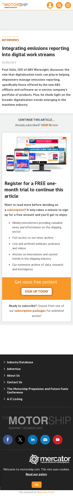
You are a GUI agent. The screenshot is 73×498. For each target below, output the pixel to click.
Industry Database (20, 362)
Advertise (14, 369)
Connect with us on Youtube (58, 440)
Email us (45, 440)
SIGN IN (46, 125)
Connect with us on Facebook (8, 440)
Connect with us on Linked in (33, 440)
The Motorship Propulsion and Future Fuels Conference (37, 390)
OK (36, 484)
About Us (13, 375)
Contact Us (14, 382)
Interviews (10, 40)
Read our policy (36, 474)
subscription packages (30, 311)
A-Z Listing (14, 399)
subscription (15, 210)
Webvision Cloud (45, 492)
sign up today (36, 291)
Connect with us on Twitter (20, 440)
